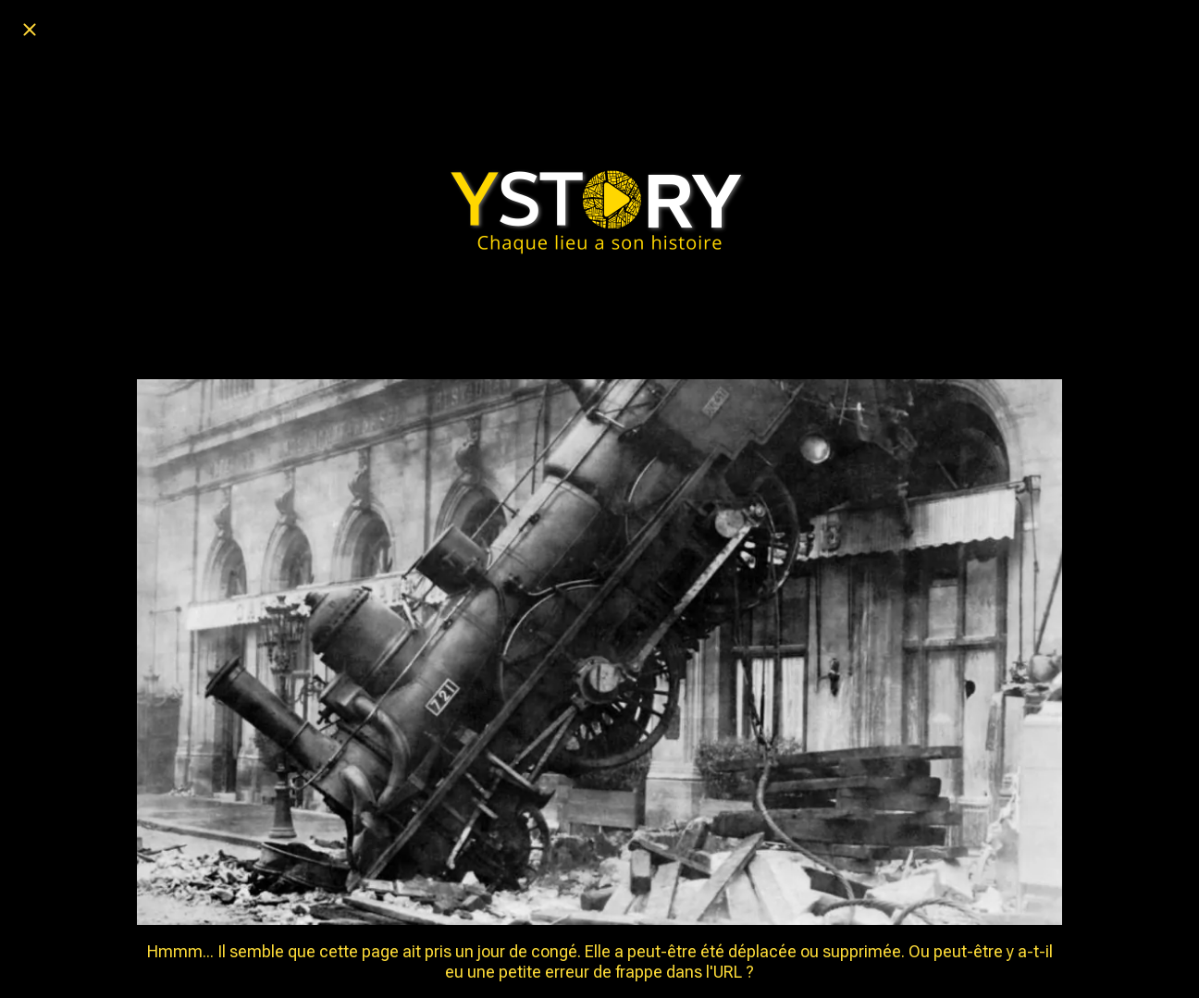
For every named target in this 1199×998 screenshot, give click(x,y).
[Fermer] (30, 29)
